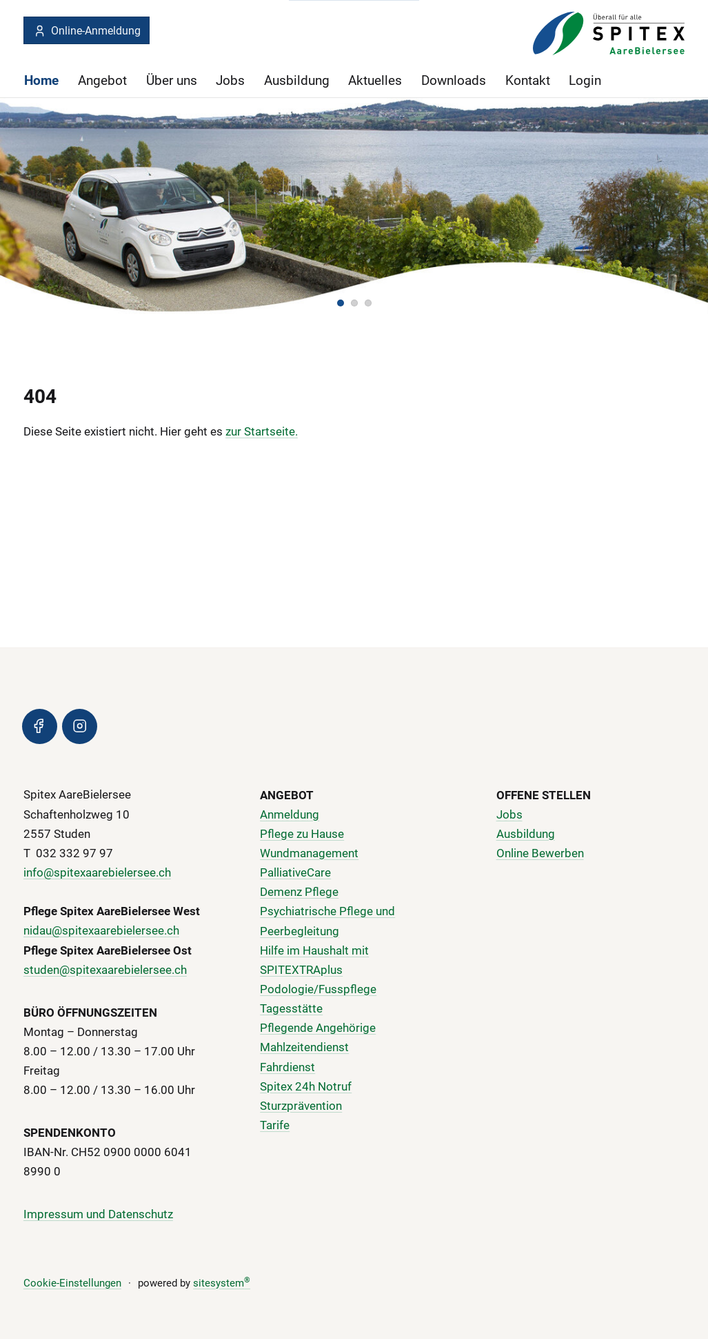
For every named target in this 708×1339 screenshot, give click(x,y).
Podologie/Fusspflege (318, 989)
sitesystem (221, 1283)
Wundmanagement (309, 853)
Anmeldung (289, 814)
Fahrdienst (287, 1067)
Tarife (275, 1125)
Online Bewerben (540, 853)
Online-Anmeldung (87, 30)
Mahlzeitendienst (304, 1048)
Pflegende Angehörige (318, 1028)
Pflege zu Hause (302, 834)
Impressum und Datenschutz (98, 1214)
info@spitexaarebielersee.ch (97, 872)
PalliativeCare (295, 872)
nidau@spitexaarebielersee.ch (101, 931)
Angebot (102, 80)
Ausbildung (297, 80)
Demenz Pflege (299, 892)
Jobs (230, 80)
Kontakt (527, 80)
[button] (340, 302)
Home (41, 80)
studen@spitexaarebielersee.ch (105, 970)
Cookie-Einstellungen (72, 1283)
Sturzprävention (301, 1106)
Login (585, 80)
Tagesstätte (291, 1008)
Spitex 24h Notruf (306, 1086)
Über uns (171, 80)
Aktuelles (375, 80)
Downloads (453, 80)
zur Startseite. (261, 431)
